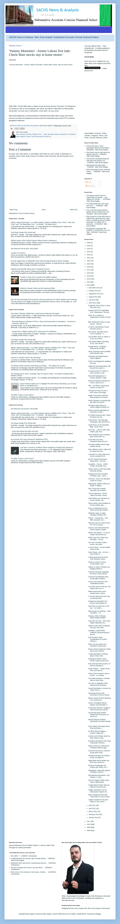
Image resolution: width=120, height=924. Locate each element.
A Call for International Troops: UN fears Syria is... (98, 328)
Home (44, 210)
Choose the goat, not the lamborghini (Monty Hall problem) (97, 147)
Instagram (94, 135)
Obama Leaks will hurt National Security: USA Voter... (99, 627)
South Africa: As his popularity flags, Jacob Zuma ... (98, 426)
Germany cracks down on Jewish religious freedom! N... (99, 406)
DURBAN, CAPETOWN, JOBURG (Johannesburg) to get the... (99, 632)
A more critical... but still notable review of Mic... (99, 548)
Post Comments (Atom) (26, 213)
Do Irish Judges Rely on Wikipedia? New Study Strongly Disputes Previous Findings (40, 261)
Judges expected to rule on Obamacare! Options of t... (98, 791)
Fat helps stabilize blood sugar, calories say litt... (99, 445)
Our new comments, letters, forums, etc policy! (97, 543)
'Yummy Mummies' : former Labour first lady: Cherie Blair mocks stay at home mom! (40, 65)
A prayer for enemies (18, 253)
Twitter (104, 133)
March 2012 (93, 811)
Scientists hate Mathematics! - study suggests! (98, 357)
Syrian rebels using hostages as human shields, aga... (99, 504)
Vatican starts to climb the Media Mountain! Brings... (99, 470)
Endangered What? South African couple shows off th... (99, 660)
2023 (89, 252)
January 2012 (94, 817)
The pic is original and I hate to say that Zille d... (27, 867)
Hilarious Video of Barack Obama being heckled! (97, 617)
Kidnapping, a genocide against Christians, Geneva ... (99, 771)
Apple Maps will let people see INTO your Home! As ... (98, 761)
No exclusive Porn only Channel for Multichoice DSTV (29, 439)
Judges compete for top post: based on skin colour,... (98, 800)
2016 (89, 273)
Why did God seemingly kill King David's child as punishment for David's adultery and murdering (44, 299)
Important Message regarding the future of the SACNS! (98, 573)
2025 (89, 245)
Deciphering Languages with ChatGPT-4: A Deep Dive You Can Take (98, 230)
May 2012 (92, 805)
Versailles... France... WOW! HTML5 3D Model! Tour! (98, 465)
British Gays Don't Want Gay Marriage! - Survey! (98, 538)
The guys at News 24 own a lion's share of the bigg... (98, 391)
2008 (89, 830)
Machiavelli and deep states (96, 165)
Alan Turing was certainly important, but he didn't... (97, 489)
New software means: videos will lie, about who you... (99, 450)
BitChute (99, 138)
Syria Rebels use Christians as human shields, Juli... (99, 499)
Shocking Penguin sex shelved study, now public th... (99, 756)
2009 (89, 827)
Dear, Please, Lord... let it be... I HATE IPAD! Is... (99, 553)
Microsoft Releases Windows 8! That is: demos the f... (99, 382)
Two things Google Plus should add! (23, 232)
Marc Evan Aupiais (77, 908)
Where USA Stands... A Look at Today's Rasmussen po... (99, 533)
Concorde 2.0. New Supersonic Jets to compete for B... (99, 455)
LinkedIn (87, 135)
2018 (89, 267)
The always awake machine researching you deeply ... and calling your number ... (39, 366)
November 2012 (94, 288)
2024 (89, 248)
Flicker (101, 135)
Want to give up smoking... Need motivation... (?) (99, 612)
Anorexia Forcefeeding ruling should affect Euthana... (98, 578)
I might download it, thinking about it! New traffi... (98, 655)
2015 (89, 276)
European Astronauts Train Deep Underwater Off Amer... (99, 742)
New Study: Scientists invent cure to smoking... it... (98, 333)
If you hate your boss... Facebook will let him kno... (98, 440)
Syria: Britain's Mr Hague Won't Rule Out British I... (99, 727)
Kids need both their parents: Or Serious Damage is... (99, 665)
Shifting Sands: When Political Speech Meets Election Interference (34, 240)
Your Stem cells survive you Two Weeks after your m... (99, 587)
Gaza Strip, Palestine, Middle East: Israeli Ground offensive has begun (35, 313)
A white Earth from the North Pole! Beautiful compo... (98, 558)
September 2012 (95, 294)
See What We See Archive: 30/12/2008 (24, 248)
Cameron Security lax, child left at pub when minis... (99, 751)
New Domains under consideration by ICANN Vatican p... (97, 639)
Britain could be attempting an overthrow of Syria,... (98, 411)
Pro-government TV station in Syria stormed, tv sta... (98, 372)
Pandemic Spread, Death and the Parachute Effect (37, 288)
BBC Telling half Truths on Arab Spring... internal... (99, 323)
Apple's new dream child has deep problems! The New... (98, 396)
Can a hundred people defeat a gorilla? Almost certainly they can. (98, 211)
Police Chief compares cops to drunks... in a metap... (98, 674)
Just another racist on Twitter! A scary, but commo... (99, 337)
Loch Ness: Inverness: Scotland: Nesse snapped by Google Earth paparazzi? (46, 447)
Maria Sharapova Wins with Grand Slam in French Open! (99, 796)
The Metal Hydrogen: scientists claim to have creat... (99, 679)
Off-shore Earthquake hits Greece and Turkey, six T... (98, 766)
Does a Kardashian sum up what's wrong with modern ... (99, 509)
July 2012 (92, 300)
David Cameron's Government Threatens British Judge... (98, 747)
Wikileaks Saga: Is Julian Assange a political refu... (97, 514)
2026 (89, 242)
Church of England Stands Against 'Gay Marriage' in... (98, 704)
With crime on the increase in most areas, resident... (29, 872)
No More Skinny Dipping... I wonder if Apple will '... (97, 732)
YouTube (92, 138)
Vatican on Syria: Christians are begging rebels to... (99, 568)
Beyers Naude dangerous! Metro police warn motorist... (99, 650)
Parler (86, 138)
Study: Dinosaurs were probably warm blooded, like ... (99, 352)
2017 (89, 270)
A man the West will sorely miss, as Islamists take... (99, 597)
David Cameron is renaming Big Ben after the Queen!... (99, 401)
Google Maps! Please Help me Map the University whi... (98, 786)
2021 (89, 258)
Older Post (73, 210)
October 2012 (94, 291)
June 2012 (92, 303)
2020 (89, 261)
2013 (89, 282)
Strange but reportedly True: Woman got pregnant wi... (98, 602)
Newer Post (13, 210)
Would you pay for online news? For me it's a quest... (99, 524)
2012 (89, 285)
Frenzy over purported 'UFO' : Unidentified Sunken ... (98, 582)
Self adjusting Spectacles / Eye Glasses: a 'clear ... (99, 776)
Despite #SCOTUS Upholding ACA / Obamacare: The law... (99, 311)
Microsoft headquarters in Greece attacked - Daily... (97, 377)
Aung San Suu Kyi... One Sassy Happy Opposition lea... (99, 622)
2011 (89, 821)
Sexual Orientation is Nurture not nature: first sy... (99, 689)
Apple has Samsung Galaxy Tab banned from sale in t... (99, 367)
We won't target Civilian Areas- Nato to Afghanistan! (98, 781)
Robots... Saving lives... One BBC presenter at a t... (98, 519)
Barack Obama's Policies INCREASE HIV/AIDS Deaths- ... (99, 721)
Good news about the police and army (25, 431)
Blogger (98, 914)
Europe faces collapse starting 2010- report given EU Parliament (34, 331)
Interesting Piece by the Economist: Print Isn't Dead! (98, 694)
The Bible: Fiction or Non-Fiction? (22, 395)
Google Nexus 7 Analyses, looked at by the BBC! (97, 347)
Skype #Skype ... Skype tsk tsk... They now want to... (99, 669)
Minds (105, 138)
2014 (89, 279)
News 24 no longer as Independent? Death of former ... (99, 317)
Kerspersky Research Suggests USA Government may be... (99, 709)
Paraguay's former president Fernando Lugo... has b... (98, 475)
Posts (88, 182)
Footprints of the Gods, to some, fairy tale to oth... (99, 306)
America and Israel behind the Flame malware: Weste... (98, 529)
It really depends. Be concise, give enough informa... (29, 858)
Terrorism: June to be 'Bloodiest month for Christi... (99, 480)
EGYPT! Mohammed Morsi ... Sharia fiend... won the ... (98, 460)
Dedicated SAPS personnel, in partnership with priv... (29, 863)
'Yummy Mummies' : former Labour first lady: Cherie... (98, 494)
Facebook (97, 133)
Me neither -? (15, 856)
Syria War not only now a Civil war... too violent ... (98, 607)
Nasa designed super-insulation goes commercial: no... (99, 435)
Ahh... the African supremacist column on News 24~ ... (98, 386)
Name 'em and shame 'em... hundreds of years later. (98, 645)
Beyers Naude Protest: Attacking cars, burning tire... (99, 699)
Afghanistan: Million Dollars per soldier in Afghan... (99, 484)
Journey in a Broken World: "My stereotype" (26, 357)
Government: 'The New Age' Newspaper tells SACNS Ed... (99, 421)
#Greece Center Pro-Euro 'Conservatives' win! (97, 563)
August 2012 (93, 297)
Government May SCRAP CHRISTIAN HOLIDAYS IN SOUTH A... (98, 714)
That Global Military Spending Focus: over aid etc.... (98, 342)
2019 (89, 264)
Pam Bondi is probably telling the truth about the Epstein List (97, 160)
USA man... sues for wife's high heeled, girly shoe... (99, 431)
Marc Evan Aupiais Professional (99, 908)
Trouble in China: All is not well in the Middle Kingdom (38, 277)
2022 (89, 255)
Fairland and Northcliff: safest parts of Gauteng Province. (30, 269)
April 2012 (92, 808)
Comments (90, 186)
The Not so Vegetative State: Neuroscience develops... (98, 684)
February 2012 (94, 814)
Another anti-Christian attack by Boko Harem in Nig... (99, 737)
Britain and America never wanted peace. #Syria (97, 592)
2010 (89, 824)
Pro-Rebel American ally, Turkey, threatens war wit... (99, 416)
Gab (105, 135)
